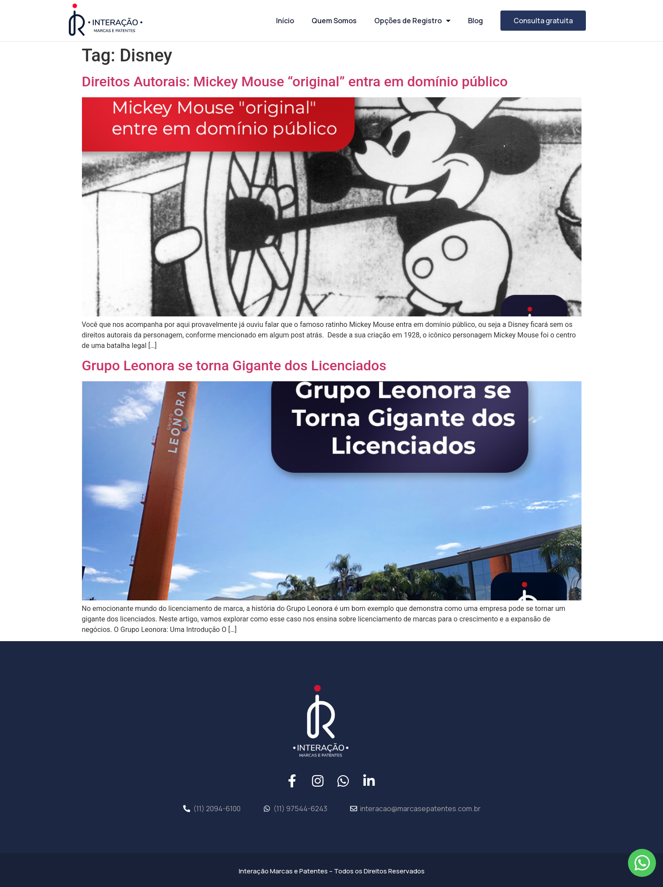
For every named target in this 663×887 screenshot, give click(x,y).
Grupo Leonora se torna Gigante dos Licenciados (234, 365)
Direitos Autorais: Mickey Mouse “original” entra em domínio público (295, 81)
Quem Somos (334, 20)
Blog (475, 20)
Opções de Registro (412, 20)
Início (285, 20)
